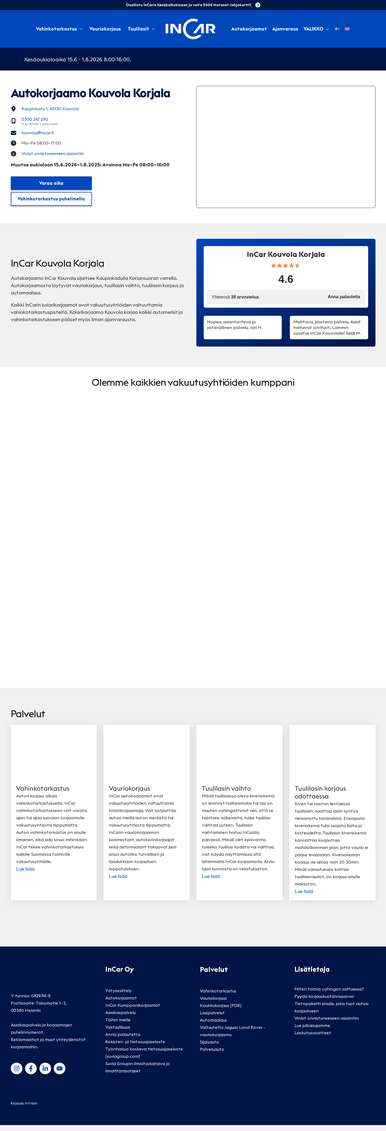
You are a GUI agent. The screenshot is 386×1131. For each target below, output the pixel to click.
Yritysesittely (118, 996)
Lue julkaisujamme (312, 1031)
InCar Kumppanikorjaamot (132, 1010)
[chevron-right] (257, 5)
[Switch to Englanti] (347, 29)
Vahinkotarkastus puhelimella (51, 205)
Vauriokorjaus (105, 29)
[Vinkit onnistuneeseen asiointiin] (51, 158)
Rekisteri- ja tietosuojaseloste (135, 1047)
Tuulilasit (138, 29)
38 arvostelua (245, 303)
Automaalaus (213, 1026)
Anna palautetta (122, 1040)
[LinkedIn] (45, 1074)
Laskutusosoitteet (312, 1038)
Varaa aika (51, 188)
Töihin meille (117, 1025)
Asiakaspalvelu (120, 1018)
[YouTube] (59, 1074)
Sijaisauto (209, 1048)
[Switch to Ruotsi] (337, 29)
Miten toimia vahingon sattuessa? (329, 995)
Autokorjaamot (121, 1003)
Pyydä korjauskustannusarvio (324, 1002)
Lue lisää (26, 875)
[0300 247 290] (36, 122)
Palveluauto (212, 1055)
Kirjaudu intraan (24, 1109)
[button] (326, 29)
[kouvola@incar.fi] (35, 135)
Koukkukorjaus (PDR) (220, 1011)
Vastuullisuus (117, 1032)
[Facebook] (31, 1074)
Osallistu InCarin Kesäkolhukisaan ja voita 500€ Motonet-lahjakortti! (188, 5)
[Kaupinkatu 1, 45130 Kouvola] (48, 109)
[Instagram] (16, 1074)
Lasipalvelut (212, 1018)
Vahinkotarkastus (56, 29)
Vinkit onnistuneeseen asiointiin (326, 1024)
